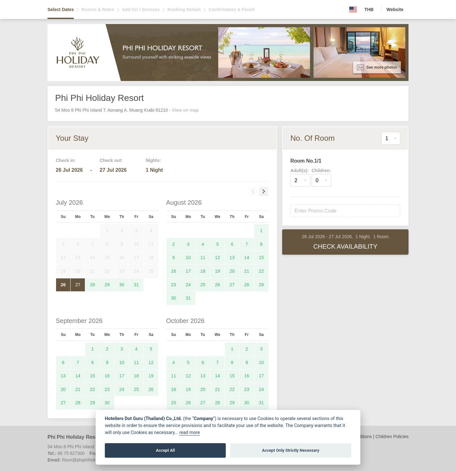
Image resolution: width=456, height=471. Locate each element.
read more (189, 432)
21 (246, 271)
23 (173, 284)
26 (63, 284)
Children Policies (392, 436)
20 (232, 271)
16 (173, 271)
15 (261, 257)
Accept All (165, 450)
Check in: (66, 160)
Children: (321, 170)
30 (121, 284)
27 (77, 284)
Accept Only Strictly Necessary (290, 450)
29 (107, 284)
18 (203, 271)
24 (188, 284)
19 (217, 271)
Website (395, 9)
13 (232, 257)
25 (203, 284)
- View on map (184, 110)
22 (261, 271)
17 (188, 271)
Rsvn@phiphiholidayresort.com (93, 459)
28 (92, 284)
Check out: (111, 160)
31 (136, 284)
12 (217, 257)
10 (188, 257)
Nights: (153, 160)
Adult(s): (299, 170)
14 (246, 257)
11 (203, 257)
